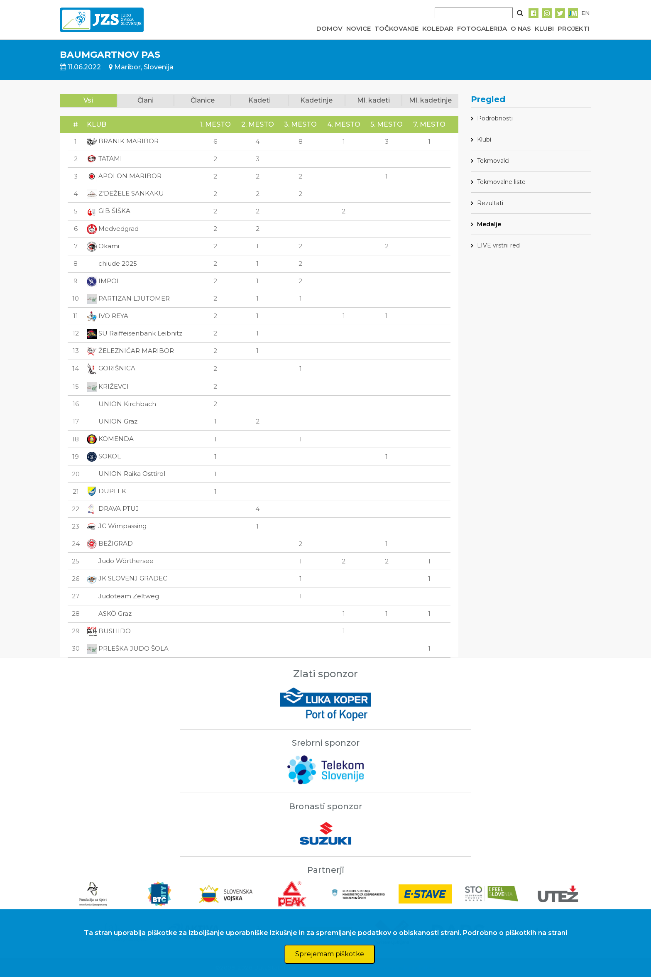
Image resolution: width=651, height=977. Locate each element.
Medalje (489, 224)
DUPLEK (106, 491)
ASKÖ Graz (109, 613)
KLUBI (544, 28)
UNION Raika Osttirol (126, 473)
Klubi (484, 139)
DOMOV (329, 28)
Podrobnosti (495, 118)
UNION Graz (112, 421)
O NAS (521, 28)
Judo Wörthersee (120, 561)
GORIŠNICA (111, 368)
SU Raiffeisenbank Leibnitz (134, 333)
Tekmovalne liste (501, 182)
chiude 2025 (112, 263)
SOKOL (104, 456)
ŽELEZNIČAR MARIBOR (130, 351)
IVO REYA (107, 316)
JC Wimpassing (117, 526)
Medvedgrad (113, 229)
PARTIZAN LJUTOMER (128, 298)
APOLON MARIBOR (124, 176)
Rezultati (490, 203)
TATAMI (104, 158)
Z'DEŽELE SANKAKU (125, 193)
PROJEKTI (574, 28)
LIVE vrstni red (498, 245)
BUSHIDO (109, 631)
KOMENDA (110, 439)
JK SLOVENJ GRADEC (127, 578)
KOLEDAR (437, 28)
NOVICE (358, 28)
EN (585, 13)
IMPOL (103, 281)
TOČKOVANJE (396, 28)
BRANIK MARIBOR (123, 141)
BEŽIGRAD (110, 543)
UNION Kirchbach (121, 404)
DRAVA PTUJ (113, 508)
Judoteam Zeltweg (123, 596)
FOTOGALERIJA (482, 28)
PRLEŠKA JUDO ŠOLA (128, 648)
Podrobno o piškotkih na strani (515, 933)
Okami (103, 246)
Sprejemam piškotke (329, 954)
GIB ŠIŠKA (108, 211)
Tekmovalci (493, 160)
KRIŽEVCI (108, 386)
